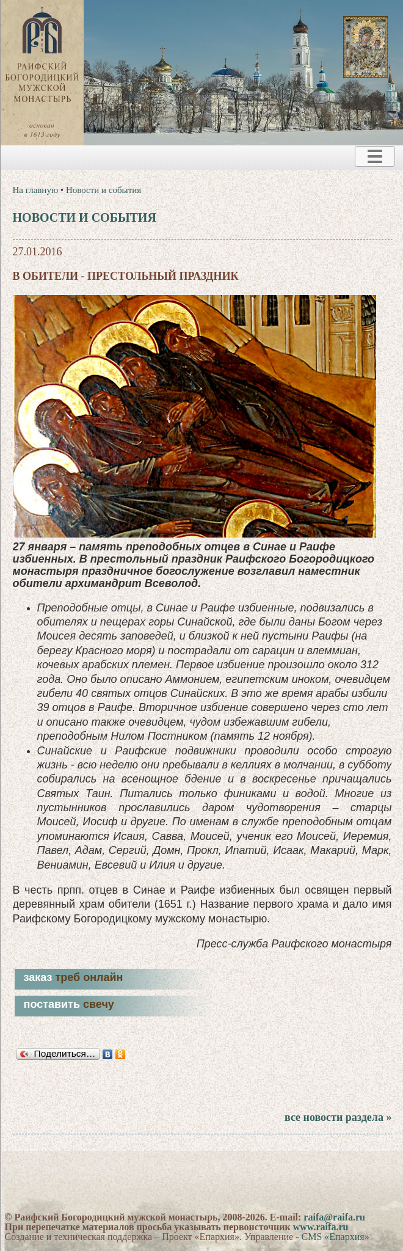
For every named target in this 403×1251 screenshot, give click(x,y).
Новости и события (103, 190)
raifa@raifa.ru (334, 1217)
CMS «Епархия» (335, 1236)
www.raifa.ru (321, 1227)
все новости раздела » (338, 1117)
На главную (36, 190)
